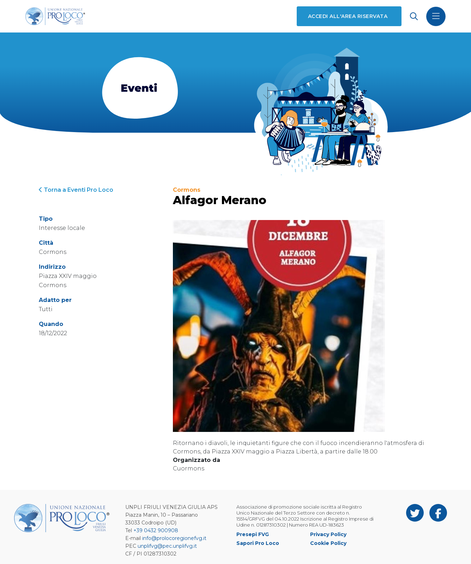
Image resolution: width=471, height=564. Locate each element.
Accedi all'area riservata (347, 16)
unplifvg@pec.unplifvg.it (167, 546)
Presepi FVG (252, 534)
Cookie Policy (328, 543)
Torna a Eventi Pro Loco (76, 189)
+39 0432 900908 (155, 530)
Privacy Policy (328, 534)
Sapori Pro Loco (257, 543)
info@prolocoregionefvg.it (174, 538)
